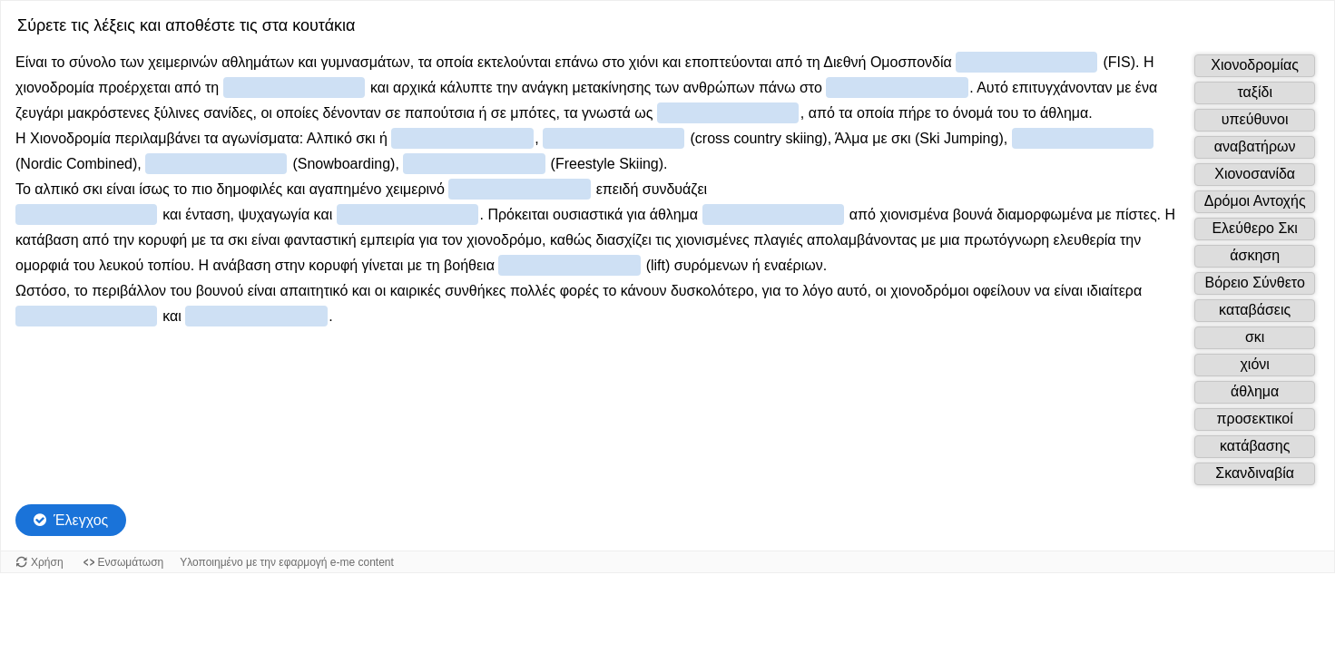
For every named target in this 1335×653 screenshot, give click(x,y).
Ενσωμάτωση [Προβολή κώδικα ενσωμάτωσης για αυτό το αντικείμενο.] (131, 562)
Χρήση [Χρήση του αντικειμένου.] (47, 562)
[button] (1254, 65)
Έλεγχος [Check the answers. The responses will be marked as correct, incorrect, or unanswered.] (81, 520)
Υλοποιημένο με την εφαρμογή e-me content (287, 562)
